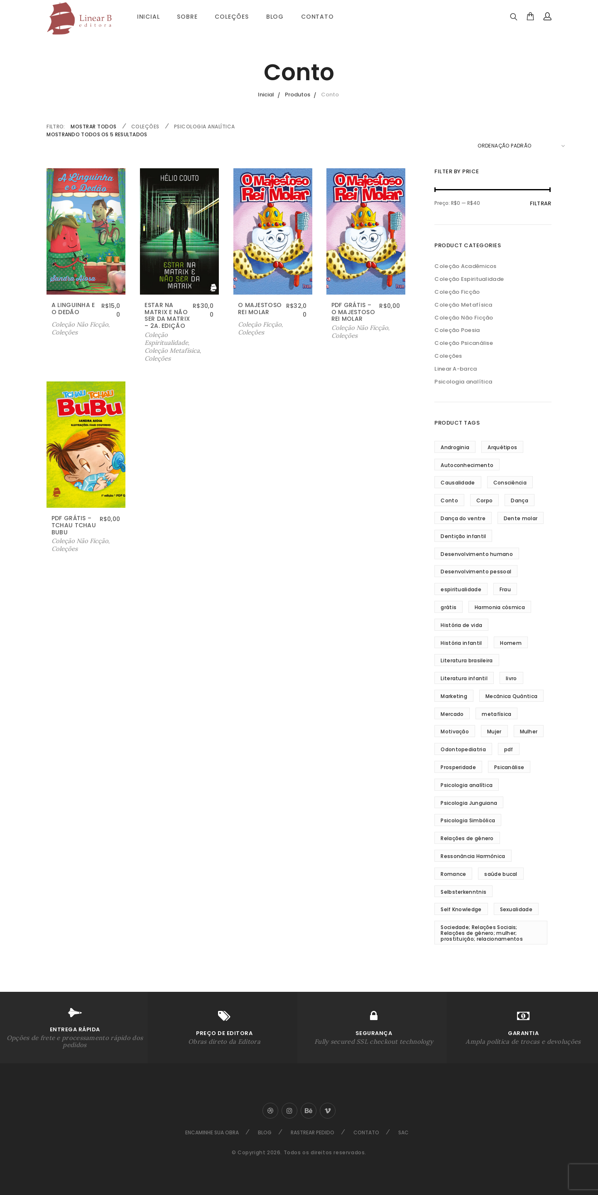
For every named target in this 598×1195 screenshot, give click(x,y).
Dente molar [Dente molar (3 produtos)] (520, 518)
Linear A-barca (455, 369)
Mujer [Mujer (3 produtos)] (494, 731)
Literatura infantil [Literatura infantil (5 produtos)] (464, 678)
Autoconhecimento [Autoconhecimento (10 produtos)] (467, 465)
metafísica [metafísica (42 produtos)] (496, 714)
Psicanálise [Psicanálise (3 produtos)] (509, 767)
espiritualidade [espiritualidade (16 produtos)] (461, 589)
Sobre (187, 16)
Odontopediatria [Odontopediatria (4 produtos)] (463, 749)
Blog (275, 16)
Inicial (148, 16)
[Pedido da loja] (521, 146)
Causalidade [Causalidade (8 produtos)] (458, 482)
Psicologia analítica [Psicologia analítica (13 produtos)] (467, 785)
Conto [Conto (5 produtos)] (449, 500)
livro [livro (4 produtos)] (511, 678)
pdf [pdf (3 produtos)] (508, 749)
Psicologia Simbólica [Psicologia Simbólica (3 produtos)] (468, 820)
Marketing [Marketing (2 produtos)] (454, 696)
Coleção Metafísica (172, 350)
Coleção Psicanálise (463, 343)
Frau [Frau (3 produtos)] (505, 589)
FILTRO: (56, 126)
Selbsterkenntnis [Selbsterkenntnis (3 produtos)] (463, 891)
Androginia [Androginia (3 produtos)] (455, 447)
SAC (403, 1132)
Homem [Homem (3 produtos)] (511, 643)
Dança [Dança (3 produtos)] (519, 500)
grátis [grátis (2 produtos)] (448, 607)
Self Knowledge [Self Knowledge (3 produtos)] (461, 909)
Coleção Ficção (457, 292)
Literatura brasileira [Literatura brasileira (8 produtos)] (467, 660)
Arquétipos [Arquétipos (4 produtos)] (502, 447)
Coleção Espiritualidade (166, 339)
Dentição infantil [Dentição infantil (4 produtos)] (463, 536)
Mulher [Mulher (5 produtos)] (529, 731)
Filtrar (540, 203)
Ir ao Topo (570, 596)
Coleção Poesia (457, 330)
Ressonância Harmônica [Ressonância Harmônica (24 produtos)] (473, 856)
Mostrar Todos (94, 126)
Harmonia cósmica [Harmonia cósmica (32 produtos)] (500, 607)
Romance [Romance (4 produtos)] (453, 874)
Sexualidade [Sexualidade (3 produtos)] (516, 909)
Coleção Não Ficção (79, 324)
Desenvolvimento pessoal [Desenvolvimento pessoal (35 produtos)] (476, 571)
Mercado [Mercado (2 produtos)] (452, 714)
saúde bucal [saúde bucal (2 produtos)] (500, 874)
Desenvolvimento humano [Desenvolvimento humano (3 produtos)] (477, 554)
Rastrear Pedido (312, 1132)
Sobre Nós (24, 596)
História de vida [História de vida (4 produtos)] (461, 625)
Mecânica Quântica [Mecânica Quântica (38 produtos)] (511, 696)
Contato (317, 16)
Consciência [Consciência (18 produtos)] (510, 482)
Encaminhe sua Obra (212, 1132)
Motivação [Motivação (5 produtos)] (455, 731)
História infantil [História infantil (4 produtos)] (461, 643)
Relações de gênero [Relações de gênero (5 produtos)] (467, 838)
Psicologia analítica (204, 126)
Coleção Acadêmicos (465, 266)
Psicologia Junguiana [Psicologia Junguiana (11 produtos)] (469, 803)
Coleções (231, 16)
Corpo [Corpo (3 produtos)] (484, 500)
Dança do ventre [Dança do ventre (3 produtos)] (463, 518)
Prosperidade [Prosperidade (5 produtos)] (458, 767)
